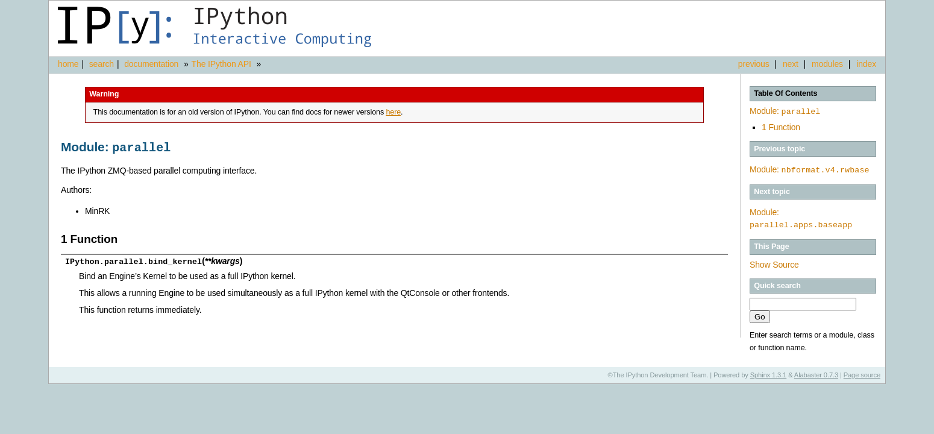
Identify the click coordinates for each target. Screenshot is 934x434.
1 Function (781, 126)
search (101, 64)
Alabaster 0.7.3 (816, 373)
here (393, 112)
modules (827, 64)
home (68, 64)
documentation (152, 64)
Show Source (774, 263)
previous (753, 64)
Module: (785, 111)
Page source (862, 373)
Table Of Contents (785, 93)
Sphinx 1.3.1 (768, 373)
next (790, 64)
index (866, 64)
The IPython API (221, 64)
